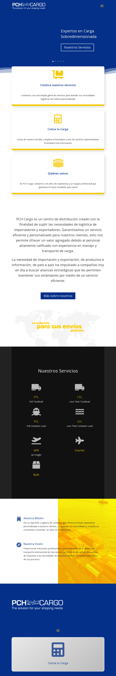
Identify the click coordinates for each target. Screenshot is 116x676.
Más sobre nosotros (58, 296)
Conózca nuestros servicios (58, 85)
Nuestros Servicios (77, 47)
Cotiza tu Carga (58, 129)
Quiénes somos (58, 173)
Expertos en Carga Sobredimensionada (79, 33)
